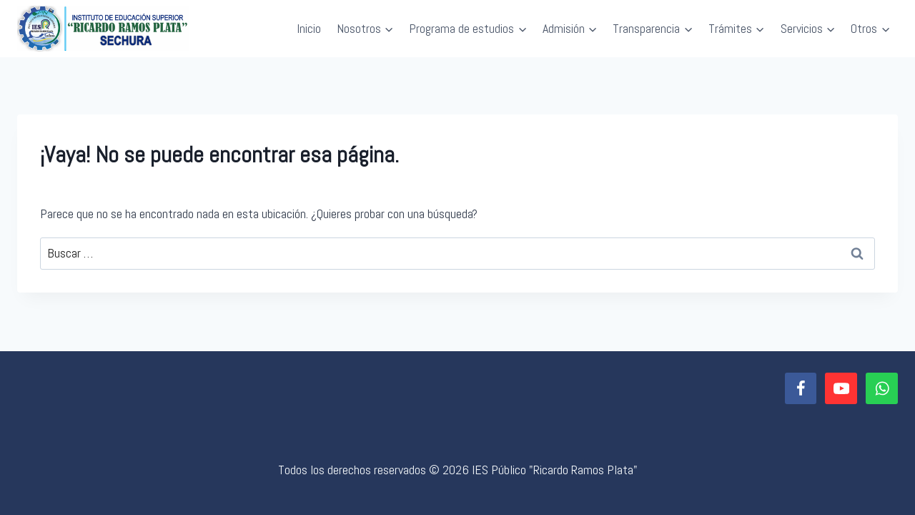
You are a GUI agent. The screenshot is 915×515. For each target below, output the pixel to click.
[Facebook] (801, 389)
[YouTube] (841, 389)
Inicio (309, 28)
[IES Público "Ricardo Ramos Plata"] (103, 29)
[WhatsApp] (882, 389)
